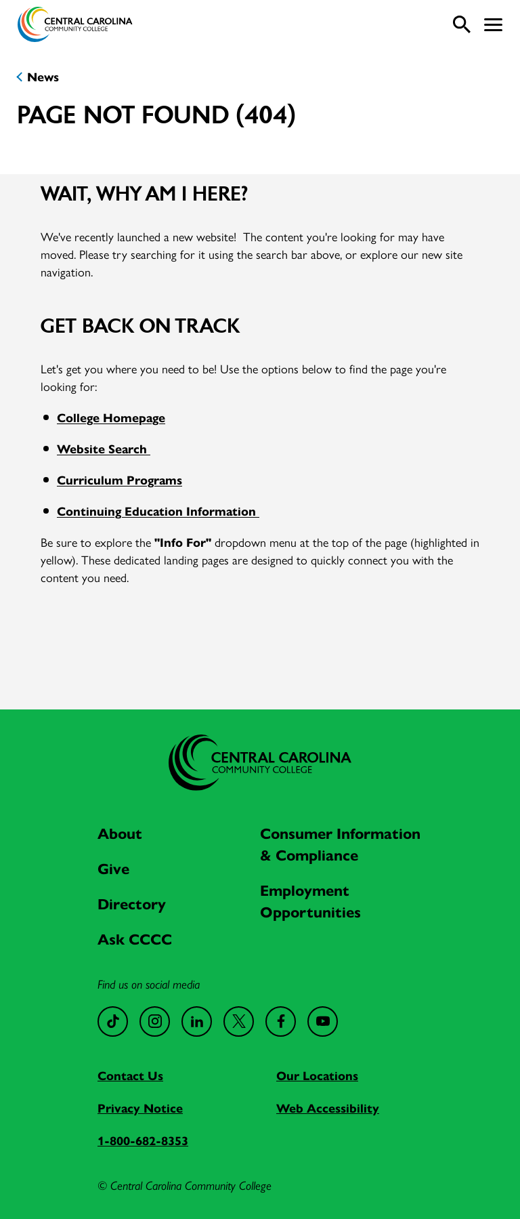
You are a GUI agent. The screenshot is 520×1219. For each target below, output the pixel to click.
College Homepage (111, 417)
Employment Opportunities (310, 900)
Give (113, 868)
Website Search (103, 448)
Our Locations (317, 1075)
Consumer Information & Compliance (340, 843)
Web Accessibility (327, 1107)
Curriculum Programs (119, 479)
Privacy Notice (140, 1107)
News (43, 76)
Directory (132, 903)
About (120, 833)
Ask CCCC (135, 938)
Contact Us (130, 1075)
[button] (493, 24)
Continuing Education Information (158, 510)
